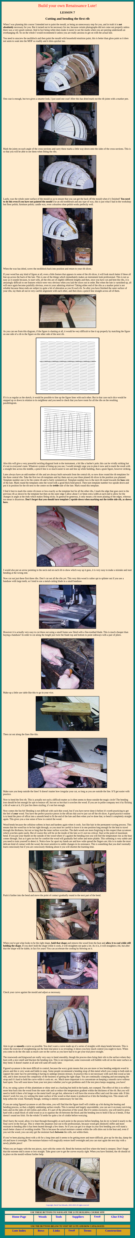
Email (97, 1216)
